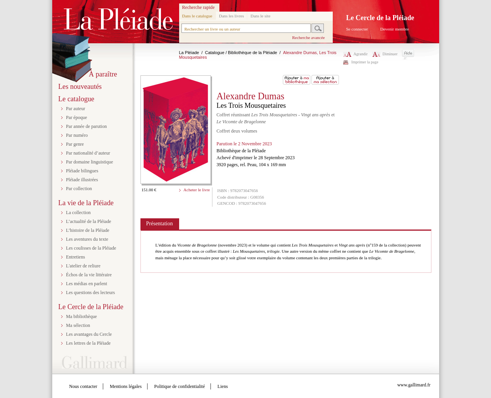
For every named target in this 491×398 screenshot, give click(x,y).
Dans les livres (231, 16)
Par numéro (77, 135)
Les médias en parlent (86, 283)
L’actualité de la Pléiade (88, 221)
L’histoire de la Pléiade (87, 230)
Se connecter (357, 29)
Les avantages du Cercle (89, 334)
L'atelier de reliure (83, 266)
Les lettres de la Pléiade (88, 343)
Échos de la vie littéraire (89, 274)
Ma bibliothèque (81, 316)
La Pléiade (189, 52)
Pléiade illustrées (82, 179)
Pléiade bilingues (82, 170)
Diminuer (385, 54)
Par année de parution (86, 126)
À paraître (103, 74)
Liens (222, 386)
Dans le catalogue (197, 16)
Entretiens (75, 257)
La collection (78, 212)
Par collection (79, 188)
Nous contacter (83, 386)
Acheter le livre (196, 189)
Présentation (159, 223)
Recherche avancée (308, 37)
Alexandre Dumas (250, 96)
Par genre (75, 144)
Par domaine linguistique (89, 162)
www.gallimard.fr (414, 385)
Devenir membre (394, 29)
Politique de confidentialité (179, 386)
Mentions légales (126, 386)
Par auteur (76, 108)
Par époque (76, 117)
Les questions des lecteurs (90, 292)
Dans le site (260, 16)
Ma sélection (78, 325)
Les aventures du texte (87, 239)
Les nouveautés (80, 86)
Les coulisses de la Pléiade (91, 248)
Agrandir (355, 54)
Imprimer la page (364, 62)
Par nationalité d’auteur (88, 153)
